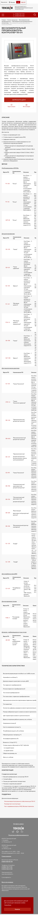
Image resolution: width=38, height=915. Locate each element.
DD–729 (8, 499)
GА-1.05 (8, 249)
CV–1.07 (8, 588)
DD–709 (8, 486)
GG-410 (8, 472)
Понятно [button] (17, 909)
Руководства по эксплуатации (12, 804)
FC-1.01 (8, 304)
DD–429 (8, 512)
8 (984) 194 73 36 (19, 14)
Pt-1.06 (8, 183)
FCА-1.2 (8, 322)
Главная (4, 20)
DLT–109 (8, 358)
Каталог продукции (12, 20)
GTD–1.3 (8, 402)
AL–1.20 (8, 543)
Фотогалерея (26, 105)
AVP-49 (8, 220)
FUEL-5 (8, 617)
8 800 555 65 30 (7, 862)
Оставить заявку (18, 824)
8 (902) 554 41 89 (19, 16)
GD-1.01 (8, 267)
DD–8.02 (8, 438)
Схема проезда (6, 856)
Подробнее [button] (7, 905)
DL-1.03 (8, 285)
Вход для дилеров (7, 882)
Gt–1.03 (8, 383)
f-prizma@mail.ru (6, 877)
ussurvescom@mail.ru (7, 874)
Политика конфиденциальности (18, 835)
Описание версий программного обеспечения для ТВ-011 (19, 801)
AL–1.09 (8, 561)
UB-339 (8, 640)
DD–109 (8, 526)
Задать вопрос (11, 105)
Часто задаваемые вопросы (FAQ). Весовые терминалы (19, 806)
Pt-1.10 (7, 201)
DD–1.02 (8, 420)
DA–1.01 (8, 456)
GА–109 (8, 340)
